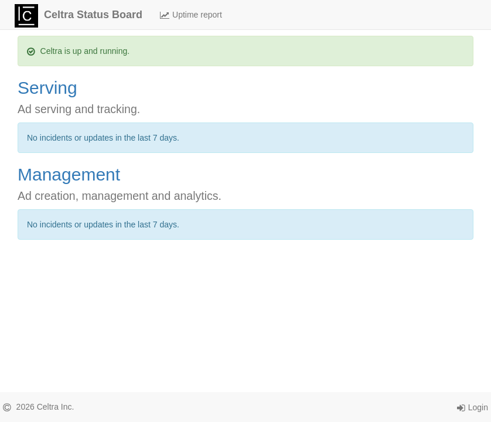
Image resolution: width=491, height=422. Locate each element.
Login (472, 407)
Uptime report (191, 14)
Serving (47, 87)
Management (69, 174)
